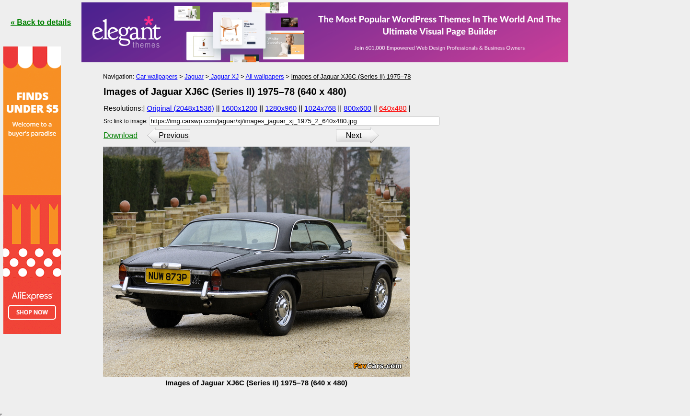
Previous (173, 135)
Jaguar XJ (224, 76)
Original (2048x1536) (180, 108)
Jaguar (194, 76)
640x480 (393, 108)
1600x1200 (239, 108)
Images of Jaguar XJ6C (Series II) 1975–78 (351, 76)
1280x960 (281, 108)
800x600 (357, 108)
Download (121, 135)
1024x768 (320, 108)
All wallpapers (264, 76)
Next (354, 135)
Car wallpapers (157, 76)
